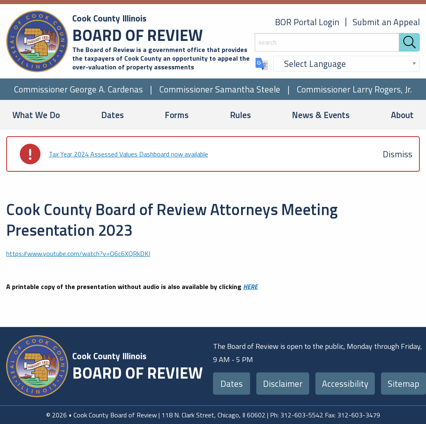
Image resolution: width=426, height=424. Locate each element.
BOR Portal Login (307, 21)
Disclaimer (283, 383)
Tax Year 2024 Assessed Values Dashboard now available (128, 154)
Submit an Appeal (386, 21)
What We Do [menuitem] (36, 114)
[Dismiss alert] (397, 154)
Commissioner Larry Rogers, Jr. (354, 89)
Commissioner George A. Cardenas (78, 89)
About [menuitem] (402, 114)
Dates (231, 383)
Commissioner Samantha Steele (219, 89)
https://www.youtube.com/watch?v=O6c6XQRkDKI (78, 253)
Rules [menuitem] (240, 114)
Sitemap (403, 383)
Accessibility (345, 383)
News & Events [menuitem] (321, 114)
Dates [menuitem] (112, 114)
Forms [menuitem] (177, 114)
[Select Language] (346, 64)
